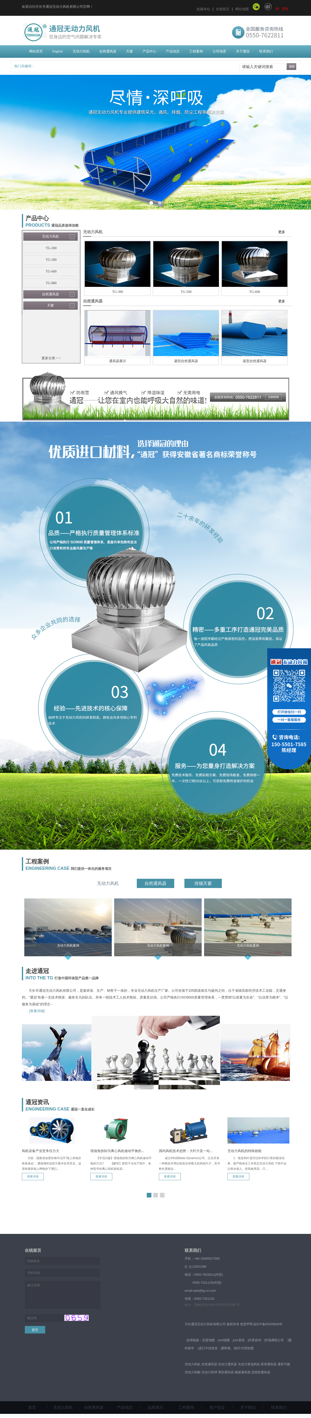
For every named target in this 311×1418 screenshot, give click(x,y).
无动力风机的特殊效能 (244, 1151)
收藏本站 (203, 9)
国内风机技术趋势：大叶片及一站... (186, 1151)
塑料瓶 (226, 1348)
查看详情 (33, 1176)
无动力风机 (81, 51)
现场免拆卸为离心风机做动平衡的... (117, 1151)
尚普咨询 (255, 1340)
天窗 (129, 51)
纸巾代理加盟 (244, 1348)
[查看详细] (37, 1011)
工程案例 (196, 51)
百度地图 (208, 1340)
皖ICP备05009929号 (268, 1324)
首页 (32, 1407)
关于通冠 (243, 51)
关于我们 (248, 1407)
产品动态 (173, 51)
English (57, 51)
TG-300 (51, 248)
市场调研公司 (274, 1340)
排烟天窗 (203, 883)
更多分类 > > (51, 358)
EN (285, 9)
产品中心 (149, 51)
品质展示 (155, 1407)
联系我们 (266, 51)
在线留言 (222, 9)
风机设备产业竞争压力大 (40, 1151)
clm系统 (239, 1340)
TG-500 (51, 260)
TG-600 (51, 271)
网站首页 (36, 51)
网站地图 (242, 9)
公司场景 (219, 51)
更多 (281, 232)
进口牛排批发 (208, 1348)
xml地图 (224, 1340)
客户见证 (217, 1407)
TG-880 (51, 283)
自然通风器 (107, 51)
